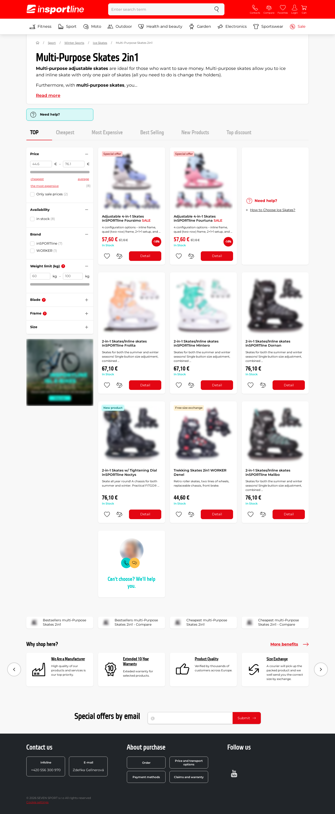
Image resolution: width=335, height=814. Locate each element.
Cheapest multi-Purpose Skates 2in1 (200, 622)
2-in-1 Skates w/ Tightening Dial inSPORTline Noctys (129, 472)
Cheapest (65, 132)
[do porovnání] (119, 256)
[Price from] (41, 164)
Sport (67, 26)
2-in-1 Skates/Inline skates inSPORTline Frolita (124, 343)
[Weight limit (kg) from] (40, 276)
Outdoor (119, 26)
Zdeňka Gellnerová (88, 766)
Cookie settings (37, 802)
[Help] (63, 266)
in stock (45, 219)
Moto (92, 26)
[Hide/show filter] (86, 154)
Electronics (232, 26)
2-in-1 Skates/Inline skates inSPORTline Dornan (268, 343)
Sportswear (268, 26)
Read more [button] (48, 95)
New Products (195, 132)
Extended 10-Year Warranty (136, 661)
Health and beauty (160, 26)
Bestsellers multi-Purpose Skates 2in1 (57, 622)
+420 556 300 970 (46, 766)
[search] (216, 9)
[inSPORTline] (55, 9)
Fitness (40, 26)
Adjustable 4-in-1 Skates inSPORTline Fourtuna (198, 218)
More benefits (289, 644)
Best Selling (152, 132)
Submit (247, 718)
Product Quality (206, 659)
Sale (298, 26)
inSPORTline (49, 243)
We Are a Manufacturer (68, 659)
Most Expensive (107, 132)
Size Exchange (277, 659)
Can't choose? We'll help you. (131, 583)
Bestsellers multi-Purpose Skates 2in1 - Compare (129, 622)
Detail (145, 256)
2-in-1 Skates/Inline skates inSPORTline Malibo (268, 472)
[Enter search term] (158, 9)
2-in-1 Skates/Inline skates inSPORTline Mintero (196, 343)
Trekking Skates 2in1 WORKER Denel (200, 472)
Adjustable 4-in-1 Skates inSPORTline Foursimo (126, 218)
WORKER (46, 250)
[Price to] (74, 164)
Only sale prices (52, 194)
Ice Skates (100, 43)
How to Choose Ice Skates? (272, 210)
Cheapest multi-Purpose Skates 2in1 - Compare (272, 622)
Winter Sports (74, 43)
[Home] (37, 42)
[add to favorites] (107, 256)
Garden (200, 26)
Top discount (239, 132)
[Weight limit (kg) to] (73, 276)
